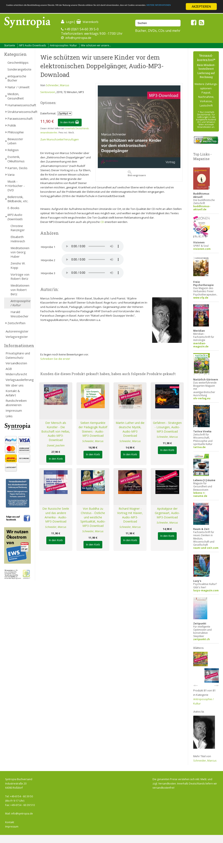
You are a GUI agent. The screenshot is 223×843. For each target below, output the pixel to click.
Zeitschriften (16, 323)
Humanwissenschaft (19, 105)
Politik (11, 125)
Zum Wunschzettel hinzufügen (59, 139)
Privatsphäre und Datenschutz (18, 355)
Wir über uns (15, 385)
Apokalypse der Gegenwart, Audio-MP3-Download (167, 513)
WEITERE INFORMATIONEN (89, 10)
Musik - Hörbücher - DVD (16, 185)
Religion (13, 150)
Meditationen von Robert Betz (20, 289)
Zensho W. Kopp (18, 265)
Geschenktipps (18, 62)
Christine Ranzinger (18, 228)
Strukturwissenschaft (19, 112)
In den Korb (69, 122)
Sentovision (47, 92)
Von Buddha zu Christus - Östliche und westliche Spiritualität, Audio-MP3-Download (93, 517)
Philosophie (15, 132)
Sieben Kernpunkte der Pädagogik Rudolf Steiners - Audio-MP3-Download (93, 429)
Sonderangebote (19, 69)
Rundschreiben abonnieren (16, 402)
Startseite (9, 45)
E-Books (13, 208)
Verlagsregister (17, 337)
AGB (9, 369)
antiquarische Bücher (16, 78)
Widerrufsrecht (16, 374)
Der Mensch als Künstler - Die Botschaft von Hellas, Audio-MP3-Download (55, 431)
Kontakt (9, 822)
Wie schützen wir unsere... (96, 45)
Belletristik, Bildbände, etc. (17, 199)
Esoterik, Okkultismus (16, 159)
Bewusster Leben (15, 141)
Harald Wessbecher (20, 314)
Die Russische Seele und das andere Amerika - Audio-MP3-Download (55, 515)
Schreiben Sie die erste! (55, 359)
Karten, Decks (17, 168)
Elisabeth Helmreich (18, 239)
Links (9, 416)
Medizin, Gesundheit (15, 96)
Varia (10, 174)
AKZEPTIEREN (201, 6)
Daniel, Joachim (55, 445)
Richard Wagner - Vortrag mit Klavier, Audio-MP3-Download (130, 515)
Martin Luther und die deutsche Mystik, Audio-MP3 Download (130, 429)
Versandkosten (16, 363)
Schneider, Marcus (57, 85)
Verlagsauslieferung (18, 380)
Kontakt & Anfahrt (13, 393)
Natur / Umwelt (18, 87)
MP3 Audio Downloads (32, 45)
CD (102, 222)
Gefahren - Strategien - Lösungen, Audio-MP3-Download (167, 427)
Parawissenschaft (19, 118)
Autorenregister (17, 331)
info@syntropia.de (78, 38)
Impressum (14, 410)
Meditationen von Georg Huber (20, 252)
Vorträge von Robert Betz (20, 276)
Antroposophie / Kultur (63, 45)
